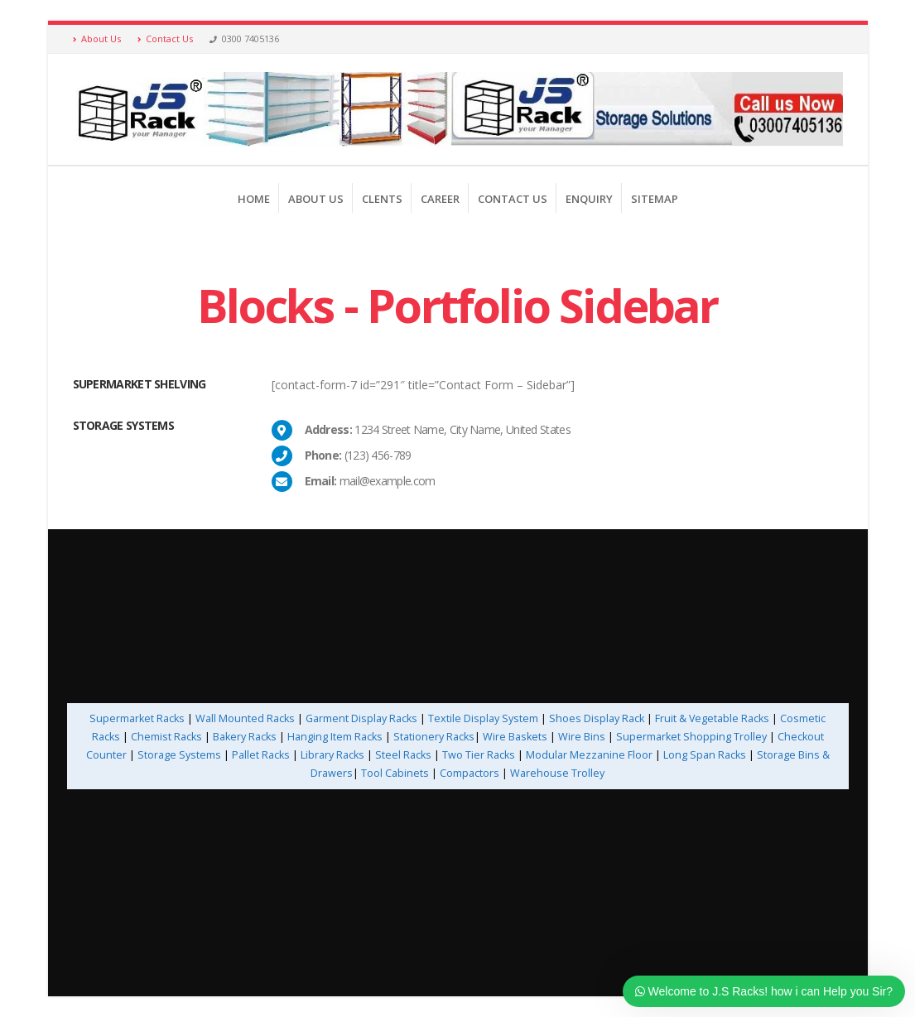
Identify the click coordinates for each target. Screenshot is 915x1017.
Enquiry (589, 198)
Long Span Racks (704, 755)
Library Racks (332, 755)
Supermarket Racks (137, 718)
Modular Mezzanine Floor (589, 755)
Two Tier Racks (478, 755)
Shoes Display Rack (596, 718)
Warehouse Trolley (557, 773)
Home (254, 198)
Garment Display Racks (361, 718)
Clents (382, 198)
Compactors (469, 773)
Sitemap (654, 198)
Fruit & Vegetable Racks (712, 718)
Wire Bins (582, 737)
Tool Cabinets (396, 773)
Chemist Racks (166, 737)
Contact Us (165, 38)
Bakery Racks (245, 737)
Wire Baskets (515, 737)
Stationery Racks (433, 737)
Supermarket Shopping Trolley (691, 737)
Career (440, 198)
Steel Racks (403, 755)
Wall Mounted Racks (245, 718)
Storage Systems (179, 755)
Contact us (512, 198)
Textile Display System (483, 718)
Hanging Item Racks (335, 737)
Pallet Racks (259, 755)
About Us (97, 38)
